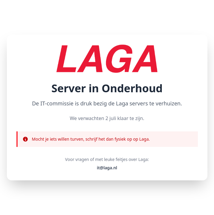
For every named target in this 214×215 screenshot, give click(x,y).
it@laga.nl (107, 168)
